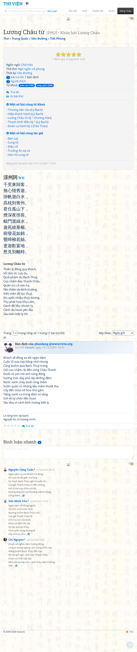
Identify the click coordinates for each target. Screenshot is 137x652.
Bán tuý (13, 185)
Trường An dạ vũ (19, 197)
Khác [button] (112, 10)
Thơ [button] (84, 10)
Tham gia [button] (97, 10)
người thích (16, 128)
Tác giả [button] (72, 10)
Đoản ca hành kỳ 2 (20, 173)
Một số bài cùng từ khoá (25, 151)
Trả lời (15, 139)
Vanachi (23, 210)
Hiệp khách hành (19, 160)
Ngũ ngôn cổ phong (31, 116)
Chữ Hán (27, 112)
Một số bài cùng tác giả (24, 180)
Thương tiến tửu (19, 156)
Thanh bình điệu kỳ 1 (22, 169)
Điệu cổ (13, 193)
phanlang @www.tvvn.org (53, 490)
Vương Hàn (42, 165)
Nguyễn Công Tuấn (21, 648)
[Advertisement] (68, 42)
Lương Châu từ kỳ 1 (21, 165)
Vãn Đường (24, 120)
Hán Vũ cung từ (18, 201)
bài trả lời (14, 124)
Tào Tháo (40, 173)
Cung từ (13, 189)
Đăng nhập (125, 10)
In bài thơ (17, 143)
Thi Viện (12, 3)
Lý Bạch (36, 156)
